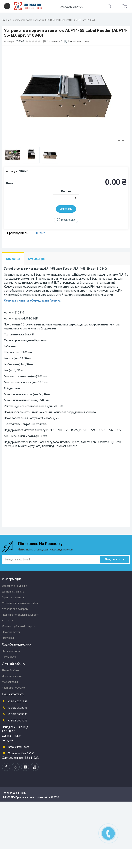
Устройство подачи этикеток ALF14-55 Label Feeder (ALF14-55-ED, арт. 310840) (54, 20)
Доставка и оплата (13, 591)
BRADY (40, 233)
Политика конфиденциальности (20, 614)
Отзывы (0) (36, 259)
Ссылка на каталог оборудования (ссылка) (32, 300)
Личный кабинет (11, 670)
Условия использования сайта (20, 603)
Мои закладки (10, 681)
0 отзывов (53, 41)
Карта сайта (9, 656)
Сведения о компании (14, 585)
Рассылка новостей (13, 687)
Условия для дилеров (15, 608)
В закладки (68, 219)
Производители (11, 632)
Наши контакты (11, 651)
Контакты (8, 620)
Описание (13, 259)
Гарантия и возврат (13, 597)
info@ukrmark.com (15, 747)
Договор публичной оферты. (18, 626)
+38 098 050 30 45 (14, 714)
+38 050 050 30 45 (14, 708)
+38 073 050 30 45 (14, 720)
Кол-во (66, 191)
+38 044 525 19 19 (14, 701)
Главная (6, 20)
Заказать (66, 208)
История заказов (12, 676)
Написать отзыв (79, 41)
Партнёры (8, 637)
